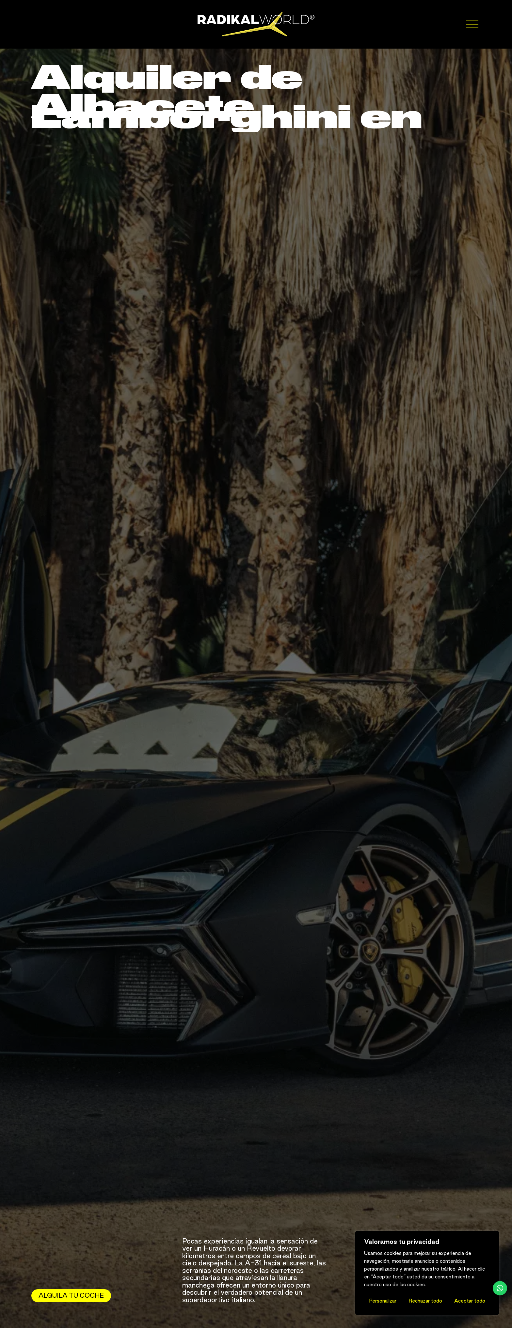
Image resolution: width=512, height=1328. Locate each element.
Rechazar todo (425, 1301)
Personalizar (382, 1301)
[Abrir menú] (473, 24)
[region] (427, 1273)
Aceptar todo (469, 1301)
